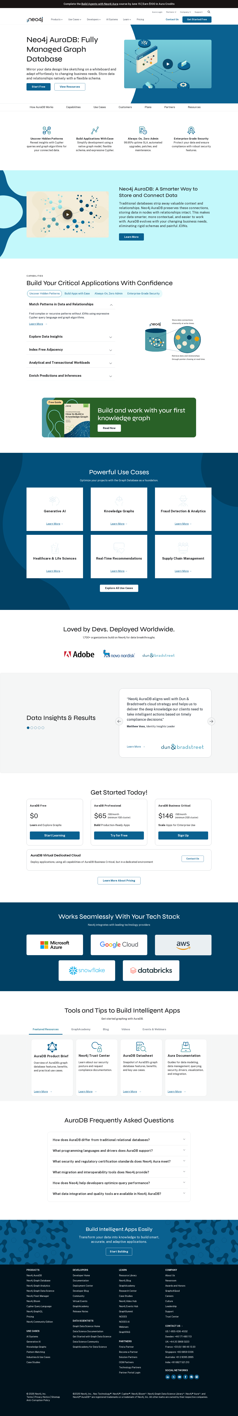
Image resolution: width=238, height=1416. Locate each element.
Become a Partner (128, 1352)
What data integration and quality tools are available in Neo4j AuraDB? (107, 1194)
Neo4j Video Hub (128, 1301)
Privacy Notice (42, 1397)
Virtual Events (80, 1301)
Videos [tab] (125, 1029)
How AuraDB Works (41, 107)
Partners (170, 12)
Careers (169, 1296)
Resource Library (128, 1275)
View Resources (70, 86)
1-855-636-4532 (178, 1331)
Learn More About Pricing (119, 880)
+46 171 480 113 (183, 1336)
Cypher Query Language (39, 1306)
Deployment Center (83, 1285)
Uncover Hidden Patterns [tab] (44, 293)
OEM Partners (126, 1362)
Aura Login (157, 12)
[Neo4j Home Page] (34, 19)
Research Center (128, 1291)
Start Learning (54, 835)
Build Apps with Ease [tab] (77, 293)
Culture (169, 1301)
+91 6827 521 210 (180, 1362)
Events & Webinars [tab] (154, 1029)
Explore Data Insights (46, 336)
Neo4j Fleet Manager (37, 1296)
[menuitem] (157, 12)
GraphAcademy (81, 1306)
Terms (29, 1397)
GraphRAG (124, 1332)
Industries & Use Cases (38, 1357)
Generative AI (33, 1341)
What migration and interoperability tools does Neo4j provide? (101, 1172)
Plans (148, 107)
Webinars (123, 1327)
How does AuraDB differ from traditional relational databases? (101, 1140)
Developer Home (81, 1275)
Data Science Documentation (88, 1331)
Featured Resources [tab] (46, 1029)
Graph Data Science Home (86, 1326)
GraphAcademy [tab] (80, 1029)
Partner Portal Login (129, 1372)
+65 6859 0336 (185, 1352)
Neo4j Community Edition (39, 1321)
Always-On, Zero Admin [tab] (109, 293)
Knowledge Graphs (36, 1347)
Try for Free (119, 835)
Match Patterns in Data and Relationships (61, 304)
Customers (125, 107)
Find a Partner (126, 1347)
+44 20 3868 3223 (179, 1341)
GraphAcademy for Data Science (90, 1347)
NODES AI (124, 1321)
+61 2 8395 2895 (185, 1357)
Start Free (38, 86)
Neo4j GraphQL (34, 1311)
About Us (170, 1275)
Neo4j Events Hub (128, 1306)
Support (199, 12)
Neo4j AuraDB (34, 1275)
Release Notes (80, 1311)
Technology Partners (130, 1367)
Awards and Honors (175, 1285)
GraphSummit (126, 1311)
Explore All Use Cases (119, 588)
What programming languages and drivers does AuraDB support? (103, 1151)
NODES (123, 1316)
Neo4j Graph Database (38, 1280)
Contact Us (172, 19)
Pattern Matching (35, 1352)
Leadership (171, 1306)
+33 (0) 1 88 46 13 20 (184, 1347)
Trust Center (172, 1316)
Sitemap (55, 1397)
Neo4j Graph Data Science (40, 1291)
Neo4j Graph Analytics (38, 1285)
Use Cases (99, 107)
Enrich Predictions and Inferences (55, 376)
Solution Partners (128, 1357)
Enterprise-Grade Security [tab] (143, 293)
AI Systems (112, 19)
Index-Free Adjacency (46, 350)
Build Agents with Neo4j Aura (99, 3)
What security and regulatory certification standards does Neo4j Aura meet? (112, 1161)
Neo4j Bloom (33, 1301)
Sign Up (183, 835)
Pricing (140, 19)
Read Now (109, 428)
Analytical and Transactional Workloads (59, 363)
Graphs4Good (172, 1291)
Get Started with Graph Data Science (92, 1336)
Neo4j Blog (125, 1280)
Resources (194, 107)
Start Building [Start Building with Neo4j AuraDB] (119, 1251)
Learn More (131, 236)
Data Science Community (86, 1341)
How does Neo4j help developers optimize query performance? (101, 1183)
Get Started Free (197, 19)
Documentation (81, 1280)
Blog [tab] (106, 1029)
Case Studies (33, 1362)
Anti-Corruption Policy (38, 1400)
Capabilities (73, 107)
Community (78, 1296)
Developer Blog (81, 1291)
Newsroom (170, 1280)
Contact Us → (174, 1326)
